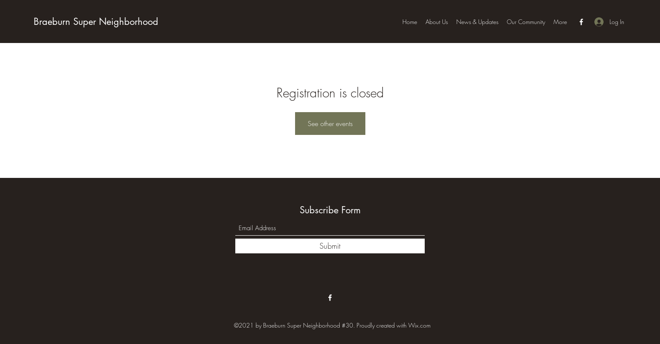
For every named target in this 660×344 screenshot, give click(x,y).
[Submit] (330, 246)
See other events (330, 123)
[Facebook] (581, 22)
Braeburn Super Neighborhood (96, 21)
